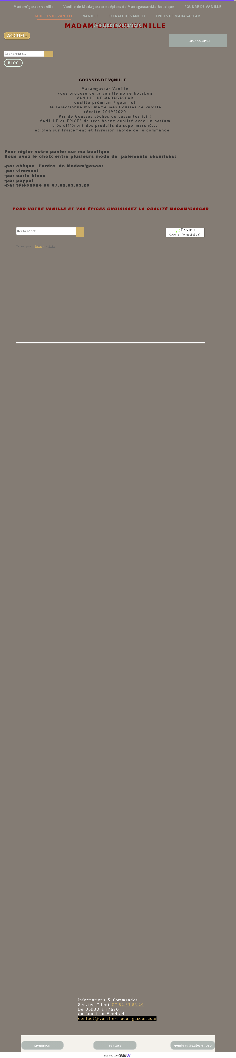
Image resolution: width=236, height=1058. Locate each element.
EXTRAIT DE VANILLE (127, 16)
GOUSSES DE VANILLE (54, 16)
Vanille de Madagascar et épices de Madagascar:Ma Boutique (118, 6)
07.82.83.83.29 (128, 1005)
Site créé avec (119, 1055)
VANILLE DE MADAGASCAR (117, 25)
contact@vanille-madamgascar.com (117, 1018)
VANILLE (91, 16)
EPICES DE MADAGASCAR (178, 16)
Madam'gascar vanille (33, 6)
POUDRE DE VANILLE (202, 6)
